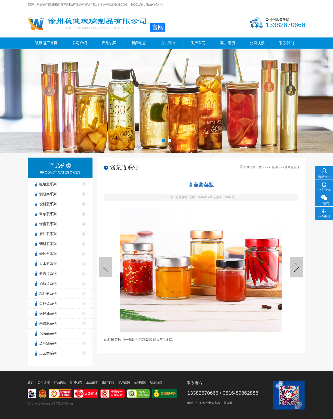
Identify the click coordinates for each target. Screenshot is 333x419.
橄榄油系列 (48, 313)
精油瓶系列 (48, 293)
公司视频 (257, 43)
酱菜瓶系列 (48, 214)
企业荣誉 (168, 43)
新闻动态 (138, 43)
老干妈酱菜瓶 (105, 267)
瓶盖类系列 (48, 274)
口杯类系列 (48, 303)
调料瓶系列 (48, 244)
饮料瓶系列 (48, 204)
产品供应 (109, 43)
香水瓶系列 (48, 264)
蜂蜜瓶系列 (48, 224)
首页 (261, 167)
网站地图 (62, 403)
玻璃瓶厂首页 (46, 43)
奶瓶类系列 (48, 284)
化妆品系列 (48, 333)
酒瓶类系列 (48, 194)
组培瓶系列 (48, 184)
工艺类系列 (48, 353)
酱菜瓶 (116, 339)
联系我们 (286, 43)
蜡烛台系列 (48, 254)
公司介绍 (79, 43)
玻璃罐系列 (48, 343)
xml (71, 403)
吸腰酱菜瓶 (296, 267)
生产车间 (198, 43)
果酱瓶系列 (48, 323)
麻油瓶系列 (48, 234)
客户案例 (227, 43)
